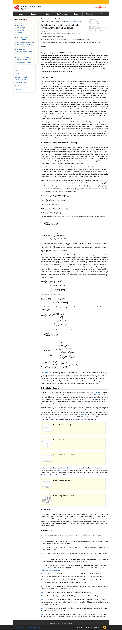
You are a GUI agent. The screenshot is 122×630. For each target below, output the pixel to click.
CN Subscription (20, 39)
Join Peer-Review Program (34, 627)
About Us (89, 14)
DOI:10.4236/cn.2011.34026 (74, 21)
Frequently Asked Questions (24, 51)
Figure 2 (98, 392)
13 (91, 257)
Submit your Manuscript (92, 627)
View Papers (19, 25)
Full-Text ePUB (94, 26)
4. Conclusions (47, 510)
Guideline (18, 32)
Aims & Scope (20, 28)
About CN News (20, 49)
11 (71, 113)
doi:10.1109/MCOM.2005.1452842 (51, 570)
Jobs (102, 14)
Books (48, 14)
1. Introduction (47, 77)
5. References (47, 530)
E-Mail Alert (20, 627)
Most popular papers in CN (23, 44)
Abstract (92, 19)
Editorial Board (20, 30)
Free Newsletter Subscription (24, 42)
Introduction (18, 74)
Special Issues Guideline (23, 62)
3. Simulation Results (50, 388)
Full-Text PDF (93, 21)
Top (16, 68)
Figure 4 (69, 468)
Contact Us (69, 623)
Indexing (18, 23)
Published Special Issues (23, 60)
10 (107, 111)
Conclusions (19, 86)
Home (20, 14)
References (18, 89)
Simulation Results (21, 82)
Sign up (78, 627)
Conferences (62, 14)
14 (52, 408)
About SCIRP (57, 623)
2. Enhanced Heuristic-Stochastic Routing (59, 143)
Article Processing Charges (24, 35)
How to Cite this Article (96, 31)
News (75, 14)
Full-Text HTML (94, 24)
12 (73, 133)
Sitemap (63, 623)
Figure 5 (59, 470)
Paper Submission (21, 37)
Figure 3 (84, 414)
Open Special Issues (22, 57)
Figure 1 (47, 372)
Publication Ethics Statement (24, 47)
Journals (34, 14)
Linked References (95, 28)
